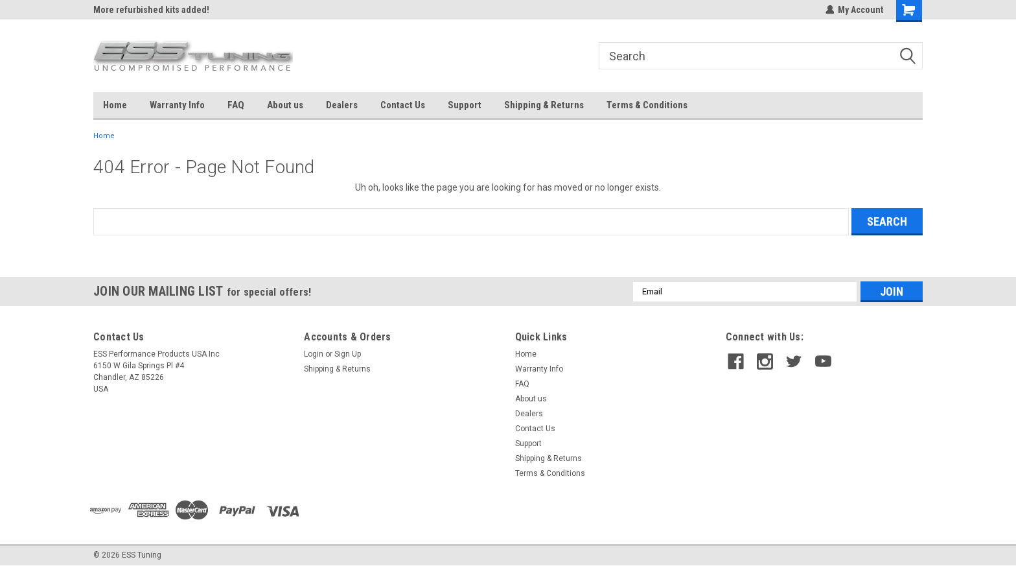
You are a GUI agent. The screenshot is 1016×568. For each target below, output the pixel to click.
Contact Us (402, 105)
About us (285, 105)
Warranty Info (177, 105)
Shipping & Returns (544, 105)
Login (313, 354)
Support (464, 105)
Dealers (342, 105)
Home (115, 105)
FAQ (235, 105)
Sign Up (347, 354)
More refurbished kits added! (151, 10)
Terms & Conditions (646, 105)
